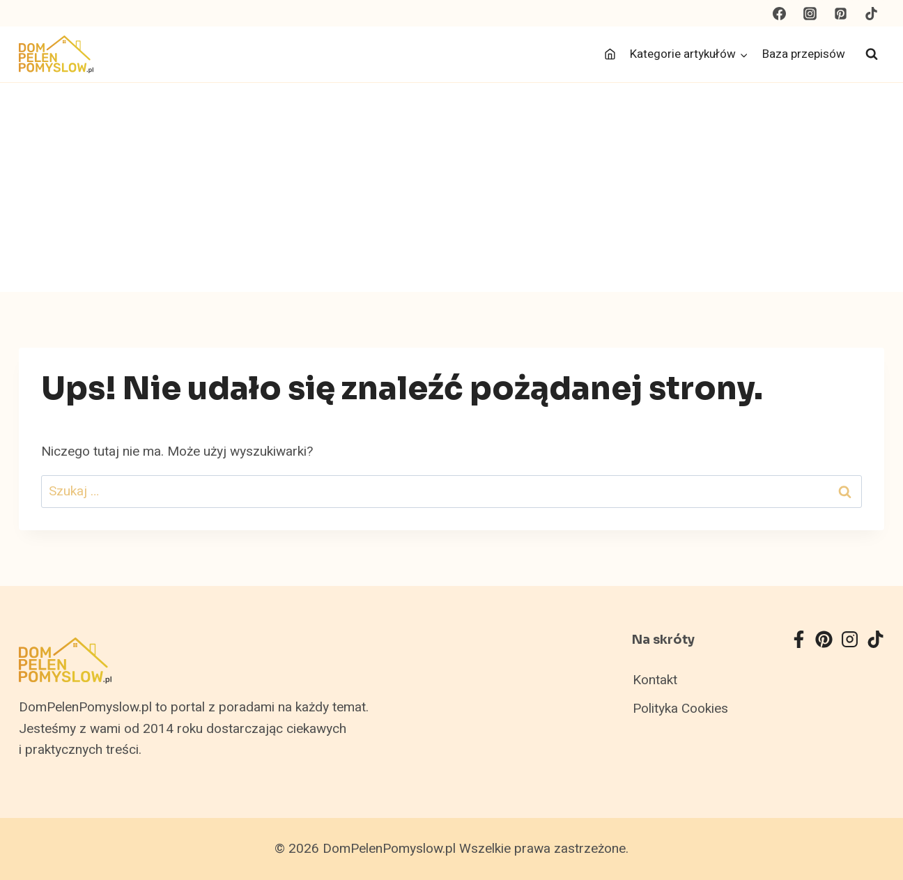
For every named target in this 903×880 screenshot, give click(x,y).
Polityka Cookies (680, 708)
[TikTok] (871, 13)
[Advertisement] (451, 187)
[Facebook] (779, 13)
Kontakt (655, 680)
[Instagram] (810, 13)
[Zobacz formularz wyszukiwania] (871, 54)
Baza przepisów (803, 54)
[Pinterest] (840, 13)
